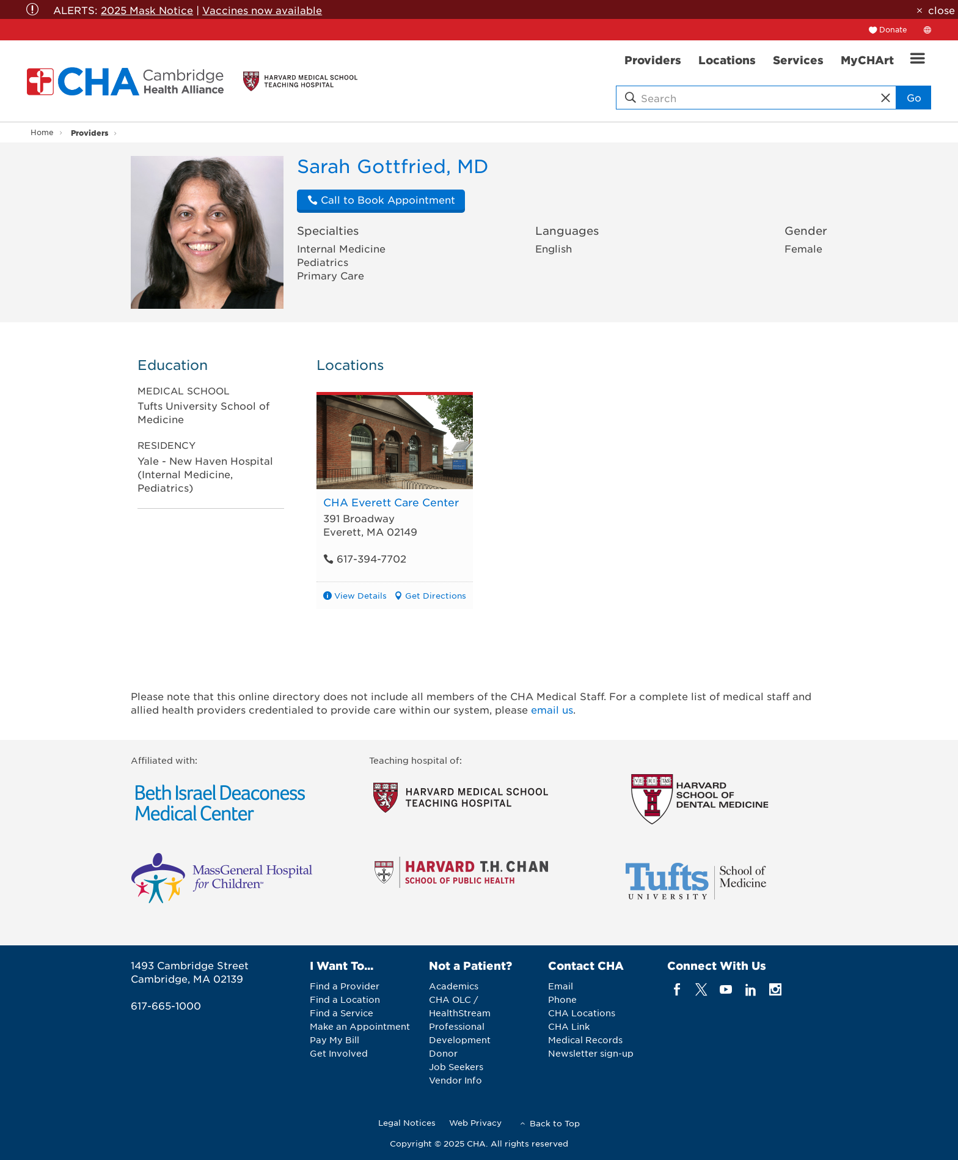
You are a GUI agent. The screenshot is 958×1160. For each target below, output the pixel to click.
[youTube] (726, 989)
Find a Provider (344, 985)
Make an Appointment (360, 1026)
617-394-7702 (364, 558)
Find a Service (341, 1012)
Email (560, 985)
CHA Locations (581, 1012)
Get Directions (435, 595)
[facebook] (676, 989)
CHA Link (569, 1026)
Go (914, 97)
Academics (453, 985)
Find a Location (345, 999)
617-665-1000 (166, 1005)
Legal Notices (407, 1122)
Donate (893, 29)
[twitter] (701, 989)
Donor (443, 1052)
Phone (562, 999)
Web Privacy (475, 1122)
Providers (89, 132)
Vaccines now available (262, 10)
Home (42, 132)
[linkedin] (750, 989)
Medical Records (585, 1039)
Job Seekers (456, 1066)
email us (552, 709)
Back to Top (555, 1123)
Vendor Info (455, 1079)
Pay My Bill (334, 1039)
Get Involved (339, 1052)
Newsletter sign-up (591, 1052)
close (941, 10)
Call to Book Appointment (381, 199)
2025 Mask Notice (147, 10)
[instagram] (775, 989)
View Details (360, 595)
